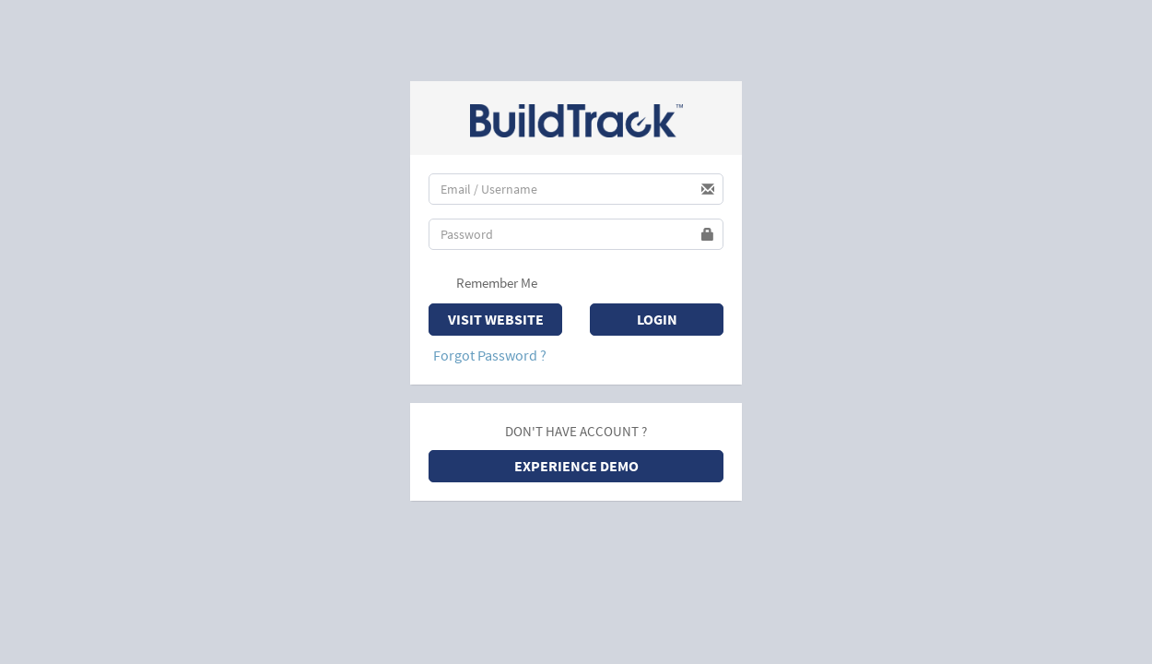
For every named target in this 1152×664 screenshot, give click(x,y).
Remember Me (485, 284)
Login (657, 319)
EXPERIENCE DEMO (576, 465)
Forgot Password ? (490, 355)
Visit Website (496, 319)
